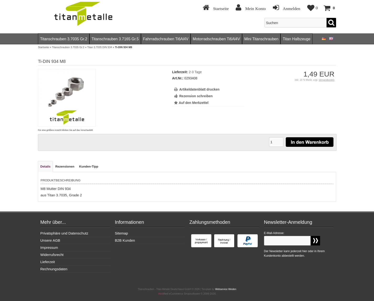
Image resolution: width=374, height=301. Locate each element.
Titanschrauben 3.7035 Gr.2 (63, 39)
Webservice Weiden (225, 289)
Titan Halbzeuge (296, 39)
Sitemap (121, 233)
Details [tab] (45, 166)
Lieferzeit (47, 262)
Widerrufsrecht (52, 255)
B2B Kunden (125, 240)
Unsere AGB (50, 240)
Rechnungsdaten (53, 269)
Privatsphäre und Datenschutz (64, 233)
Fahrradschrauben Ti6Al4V (165, 39)
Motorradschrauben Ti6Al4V (216, 39)
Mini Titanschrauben (261, 39)
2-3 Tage (195, 72)
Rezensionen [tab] (64, 166)
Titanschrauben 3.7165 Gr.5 (115, 39)
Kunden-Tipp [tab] (88, 166)
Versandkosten (326, 80)
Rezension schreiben (196, 96)
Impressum (49, 247)
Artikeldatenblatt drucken (199, 89)
